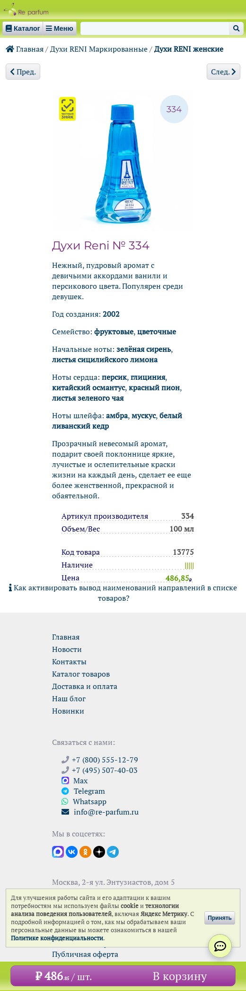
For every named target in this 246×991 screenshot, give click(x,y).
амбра (117, 415)
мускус (144, 415)
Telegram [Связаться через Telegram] (83, 791)
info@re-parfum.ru (100, 812)
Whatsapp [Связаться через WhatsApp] (84, 801)
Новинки (68, 711)
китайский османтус (88, 387)
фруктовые (113, 331)
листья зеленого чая (87, 398)
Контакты (69, 661)
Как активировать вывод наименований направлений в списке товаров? (123, 592)
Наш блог (69, 698)
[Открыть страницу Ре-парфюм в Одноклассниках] (85, 851)
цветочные (156, 331)
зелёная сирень (143, 349)
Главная (25, 49)
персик (114, 377)
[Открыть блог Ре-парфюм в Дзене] (99, 851)
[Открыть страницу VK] (72, 851)
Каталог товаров (81, 674)
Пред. (23, 71)
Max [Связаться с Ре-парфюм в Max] (75, 780)
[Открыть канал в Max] (58, 851)
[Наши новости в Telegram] (113, 851)
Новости (67, 649)
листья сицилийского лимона (105, 359)
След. (223, 71)
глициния (148, 377)
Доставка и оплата (84, 686)
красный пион (154, 387)
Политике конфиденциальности (57, 938)
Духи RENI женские (188, 49)
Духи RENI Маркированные (99, 49)
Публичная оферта (85, 954)
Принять (220, 918)
